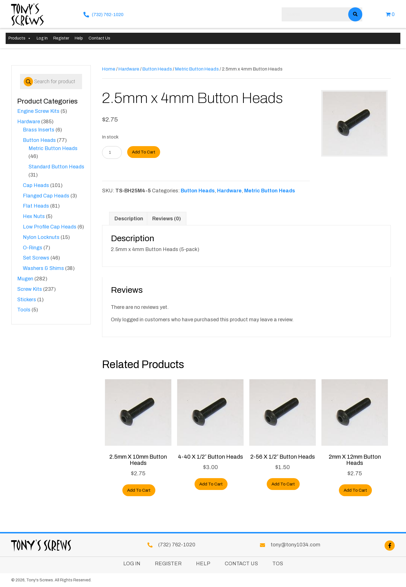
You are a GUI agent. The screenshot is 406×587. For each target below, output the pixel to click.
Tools (23, 310)
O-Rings (32, 247)
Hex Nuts (34, 216)
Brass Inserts (38, 130)
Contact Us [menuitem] (241, 563)
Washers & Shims (43, 268)
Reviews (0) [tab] (166, 218)
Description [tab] (128, 218)
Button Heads (39, 140)
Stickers (26, 299)
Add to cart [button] (139, 490)
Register (61, 38)
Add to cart (143, 152)
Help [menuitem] (203, 563)
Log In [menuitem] (131, 563)
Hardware (28, 121)
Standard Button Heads (56, 167)
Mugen (25, 279)
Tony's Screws (27, 14)
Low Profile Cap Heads (49, 227)
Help (79, 38)
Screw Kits (29, 289)
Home (108, 68)
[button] (390, 545)
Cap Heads (36, 185)
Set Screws (36, 258)
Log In (42, 38)
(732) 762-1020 (107, 14)
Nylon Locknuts (41, 237)
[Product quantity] (112, 152)
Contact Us (99, 38)
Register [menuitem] (168, 563)
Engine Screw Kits (38, 111)
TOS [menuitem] (277, 563)
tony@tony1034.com (295, 545)
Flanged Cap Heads (46, 196)
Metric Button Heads (53, 148)
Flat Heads (36, 206)
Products (19, 38)
